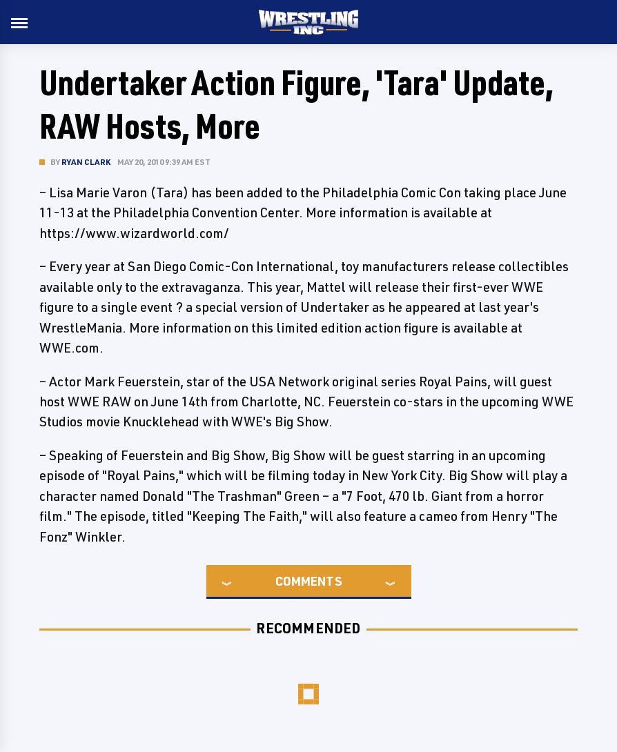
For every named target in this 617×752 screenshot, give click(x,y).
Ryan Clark (85, 162)
